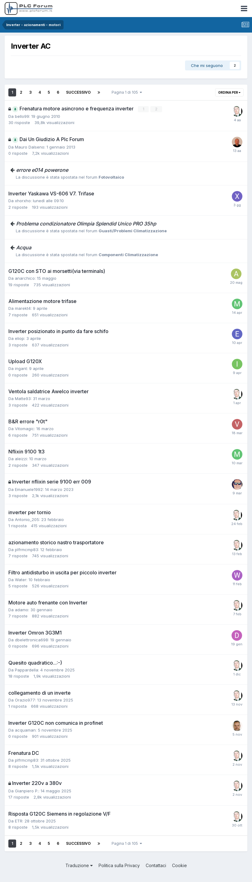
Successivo (78, 92)
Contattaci (156, 865)
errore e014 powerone (42, 170)
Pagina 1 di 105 (127, 92)
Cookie (179, 865)
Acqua (23, 247)
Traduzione (79, 865)
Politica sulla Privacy (119, 865)
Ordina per (229, 92)
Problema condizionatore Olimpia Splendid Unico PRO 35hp (86, 223)
